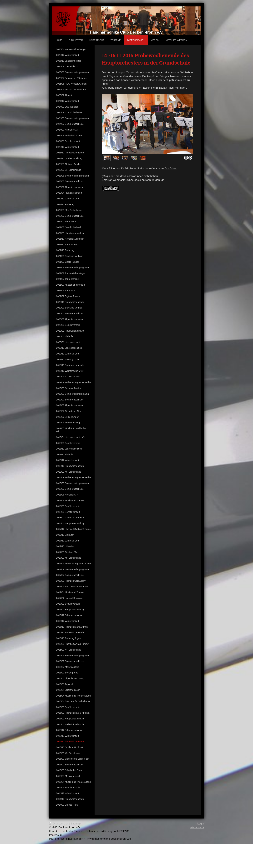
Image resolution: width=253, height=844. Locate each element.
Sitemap (76, 823)
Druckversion (59, 823)
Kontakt (53, 831)
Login (200, 823)
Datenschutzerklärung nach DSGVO (107, 831)
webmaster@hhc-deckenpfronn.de (110, 838)
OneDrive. (170, 168)
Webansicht (197, 827)
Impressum (55, 835)
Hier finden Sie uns (72, 831)
